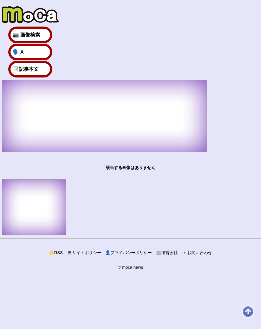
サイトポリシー (84, 252)
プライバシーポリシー (128, 252)
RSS (56, 252)
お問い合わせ (197, 252)
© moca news (130, 267)
